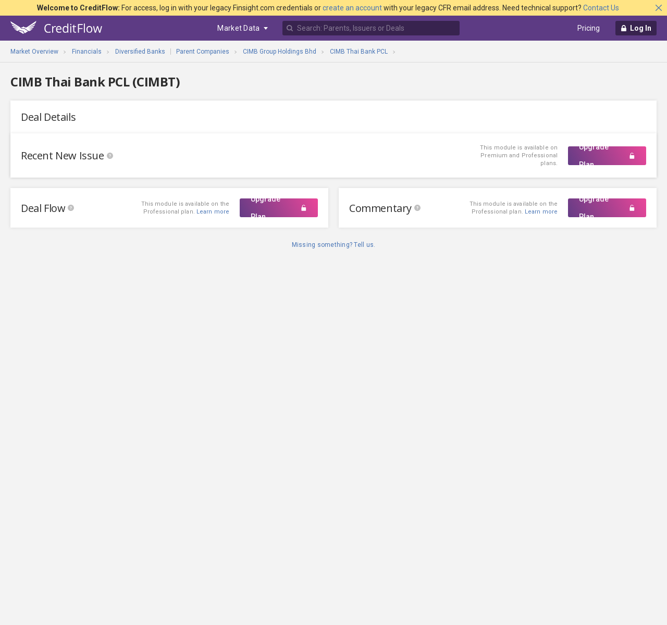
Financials (87, 51)
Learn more (541, 211)
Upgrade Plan (607, 155)
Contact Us (601, 8)
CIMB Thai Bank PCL (359, 51)
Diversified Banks (140, 51)
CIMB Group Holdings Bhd (279, 51)
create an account (352, 8)
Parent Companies (202, 51)
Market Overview (34, 51)
